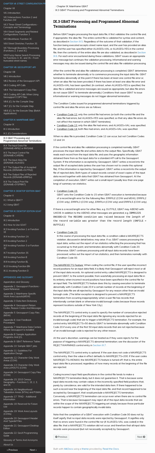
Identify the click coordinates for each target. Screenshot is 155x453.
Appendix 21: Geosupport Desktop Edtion (21, 427)
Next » (33, 450)
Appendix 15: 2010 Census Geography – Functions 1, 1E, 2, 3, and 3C (20, 382)
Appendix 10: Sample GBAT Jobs (20, 346)
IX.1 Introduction (11, 129)
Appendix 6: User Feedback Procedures (17, 321)
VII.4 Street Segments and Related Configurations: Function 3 (20, 33)
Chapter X (8, 195)
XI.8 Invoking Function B (15, 257)
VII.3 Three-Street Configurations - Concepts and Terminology (20, 26)
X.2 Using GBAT (11, 204)
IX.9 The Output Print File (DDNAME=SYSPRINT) (15, 183)
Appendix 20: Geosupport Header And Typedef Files (20, 419)
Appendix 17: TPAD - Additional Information (19, 398)
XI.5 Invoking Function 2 (15, 241)
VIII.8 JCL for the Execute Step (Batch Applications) (21, 112)
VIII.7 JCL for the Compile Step (18, 106)
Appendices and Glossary (16, 282)
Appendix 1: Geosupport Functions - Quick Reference (21, 288)
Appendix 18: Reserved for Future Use (20, 405)
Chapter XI (8, 215)
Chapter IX (8, 124)
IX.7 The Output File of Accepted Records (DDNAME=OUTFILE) (19, 168)
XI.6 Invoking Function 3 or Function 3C (21, 247)
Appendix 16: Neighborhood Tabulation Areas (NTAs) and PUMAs (22, 391)
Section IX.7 (99, 343)
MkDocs (68, 447)
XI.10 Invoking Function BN (16, 266)
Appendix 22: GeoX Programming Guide (20, 434)
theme (85, 447)
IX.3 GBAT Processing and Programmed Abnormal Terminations (22, 139)
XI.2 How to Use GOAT (14, 225)
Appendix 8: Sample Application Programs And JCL (19, 335)
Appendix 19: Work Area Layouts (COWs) (20, 412)
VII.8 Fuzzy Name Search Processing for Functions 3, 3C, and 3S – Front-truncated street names (21, 58)
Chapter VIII (9, 72)
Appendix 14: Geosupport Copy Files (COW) (22, 373)
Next (141, 435)
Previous (61, 435)
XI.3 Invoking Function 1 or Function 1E (21, 230)
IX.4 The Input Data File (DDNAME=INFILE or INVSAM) (18, 147)
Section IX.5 (76, 41)
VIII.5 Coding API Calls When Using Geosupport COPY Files (20, 96)
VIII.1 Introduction (12, 76)
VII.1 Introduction (11, 13)
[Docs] (53, 6)
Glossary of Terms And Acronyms (20, 440)
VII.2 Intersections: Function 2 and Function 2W (20, 18)
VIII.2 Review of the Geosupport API (21, 81)
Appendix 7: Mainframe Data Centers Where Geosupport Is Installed (22, 328)
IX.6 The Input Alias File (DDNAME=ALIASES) (15, 161)
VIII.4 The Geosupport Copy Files (19, 90)
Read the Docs (111, 447)
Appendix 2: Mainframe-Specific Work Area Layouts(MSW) (19, 295)
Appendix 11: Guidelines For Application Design (17, 352)
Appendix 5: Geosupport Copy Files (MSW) (21, 314)
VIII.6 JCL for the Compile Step (18, 101)
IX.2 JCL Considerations (15, 133)
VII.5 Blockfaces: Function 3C (17, 39)
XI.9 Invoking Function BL (15, 261)
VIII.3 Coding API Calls (14, 85)
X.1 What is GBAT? (13, 200)
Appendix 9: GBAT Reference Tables (21, 341)
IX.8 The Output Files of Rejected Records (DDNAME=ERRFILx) (19, 176)
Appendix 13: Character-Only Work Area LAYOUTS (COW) (21, 366)
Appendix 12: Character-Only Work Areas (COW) (21, 359)
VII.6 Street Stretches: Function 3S (20, 43)
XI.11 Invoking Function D (16, 270)
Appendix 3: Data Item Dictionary (20, 301)
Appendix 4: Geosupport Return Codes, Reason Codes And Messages (22, 306)
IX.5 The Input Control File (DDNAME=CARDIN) (16, 154)
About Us (8, 444)
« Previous (12, 450)
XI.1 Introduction (11, 220)
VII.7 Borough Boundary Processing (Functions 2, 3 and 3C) (21, 49)
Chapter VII (9, 8)
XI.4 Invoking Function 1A (16, 236)
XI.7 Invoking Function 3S (15, 252)
